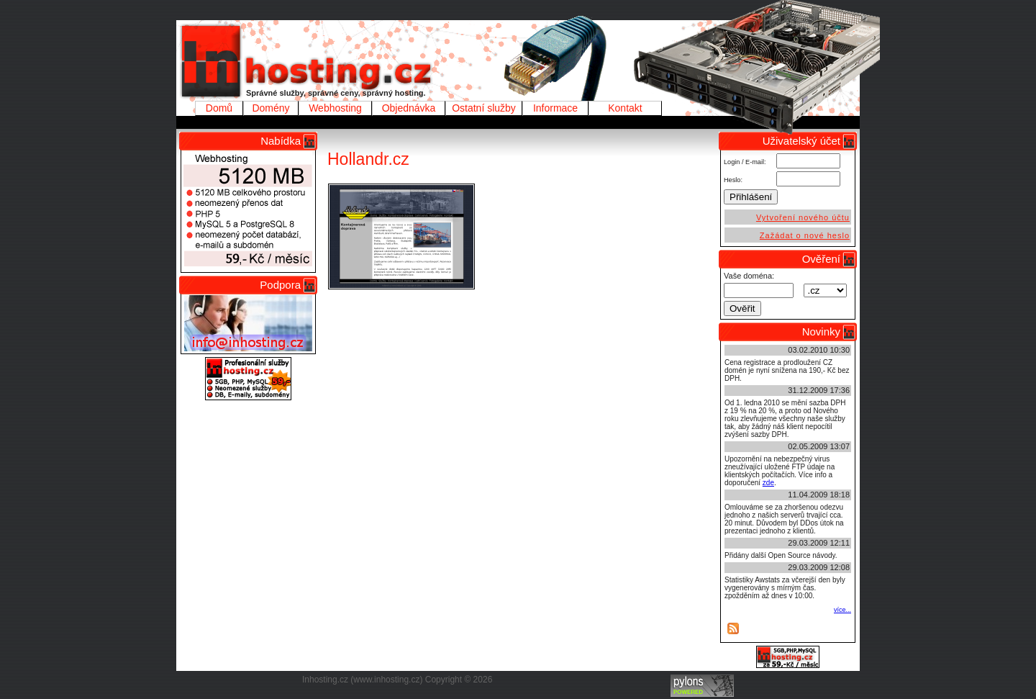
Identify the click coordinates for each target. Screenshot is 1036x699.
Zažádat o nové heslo (805, 235)
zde (768, 483)
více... (842, 609)
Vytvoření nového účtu (803, 217)
